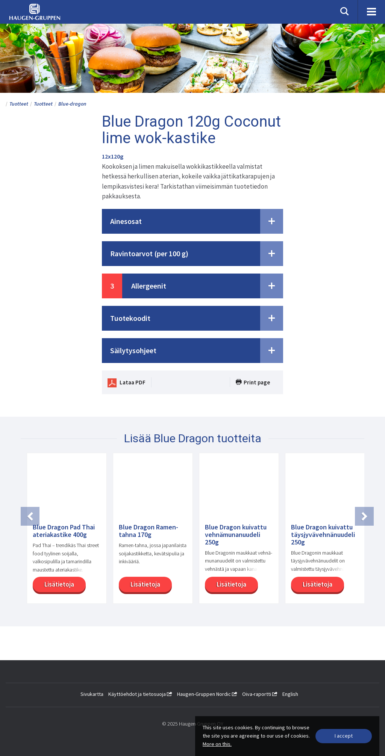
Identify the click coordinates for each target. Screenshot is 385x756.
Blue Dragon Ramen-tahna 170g (148, 530)
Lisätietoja (58, 584)
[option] (64, 532)
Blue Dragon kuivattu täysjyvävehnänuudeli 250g (323, 534)
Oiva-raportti (259, 694)
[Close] (343, 736)
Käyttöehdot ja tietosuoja (140, 694)
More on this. (217, 744)
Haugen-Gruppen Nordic (207, 694)
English (290, 694)
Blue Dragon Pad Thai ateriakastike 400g (64, 530)
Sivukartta (91, 694)
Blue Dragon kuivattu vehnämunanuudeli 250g (236, 534)
